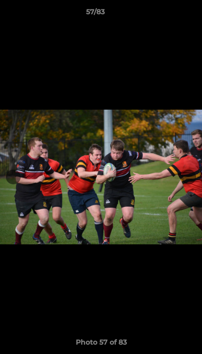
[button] (167, 14)
